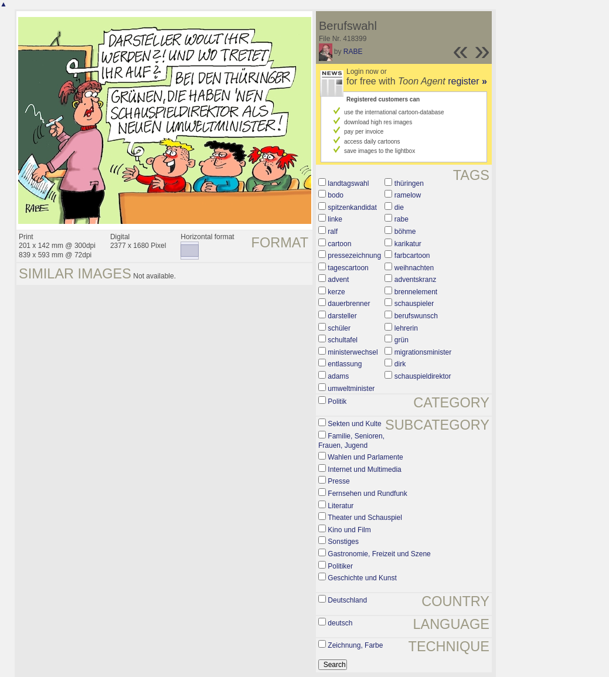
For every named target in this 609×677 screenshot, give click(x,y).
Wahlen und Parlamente (365, 457)
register (467, 81)
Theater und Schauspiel (365, 517)
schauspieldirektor (422, 376)
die (399, 207)
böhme (405, 231)
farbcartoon (412, 255)
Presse (338, 481)
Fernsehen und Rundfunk (367, 493)
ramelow (407, 195)
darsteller (342, 316)
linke (335, 219)
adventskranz (415, 279)
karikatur (407, 244)
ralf (333, 231)
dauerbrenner (349, 304)
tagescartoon (348, 268)
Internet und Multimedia (364, 469)
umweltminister (351, 389)
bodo (335, 195)
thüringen (409, 183)
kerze (336, 292)
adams (338, 376)
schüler (339, 328)
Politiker (340, 566)
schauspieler (414, 304)
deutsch (340, 623)
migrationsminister (422, 352)
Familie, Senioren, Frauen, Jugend (351, 441)
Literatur (340, 506)
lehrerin (406, 328)
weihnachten (414, 268)
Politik (337, 401)
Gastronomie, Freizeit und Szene (379, 554)
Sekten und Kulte (354, 424)
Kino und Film (349, 530)
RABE (353, 51)
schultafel (343, 340)
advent (338, 279)
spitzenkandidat (352, 207)
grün (401, 340)
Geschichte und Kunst (362, 578)
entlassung (345, 364)
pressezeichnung (354, 255)
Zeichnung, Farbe (355, 645)
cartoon (339, 244)
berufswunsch (416, 316)
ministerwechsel (352, 352)
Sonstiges (343, 541)
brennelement (415, 292)
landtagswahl (348, 183)
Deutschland (347, 600)
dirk (400, 364)
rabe (401, 219)
